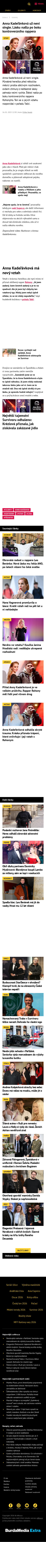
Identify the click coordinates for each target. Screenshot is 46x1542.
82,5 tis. (35, 1506)
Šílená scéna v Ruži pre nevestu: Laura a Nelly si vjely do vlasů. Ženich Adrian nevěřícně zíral (22, 1127)
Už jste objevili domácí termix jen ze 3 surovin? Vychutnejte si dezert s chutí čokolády (22, 1439)
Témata (39, 4)
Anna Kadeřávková (11, 163)
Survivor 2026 (36, 1309)
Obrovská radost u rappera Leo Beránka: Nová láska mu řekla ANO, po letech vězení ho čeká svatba (22, 563)
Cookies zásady (31, 1484)
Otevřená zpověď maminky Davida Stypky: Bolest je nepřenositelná (21, 1197)
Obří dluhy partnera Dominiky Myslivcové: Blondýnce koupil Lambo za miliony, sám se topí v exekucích (22, 869)
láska (30, 514)
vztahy (21, 514)
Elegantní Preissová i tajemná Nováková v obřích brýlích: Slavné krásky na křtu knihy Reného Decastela (20, 1233)
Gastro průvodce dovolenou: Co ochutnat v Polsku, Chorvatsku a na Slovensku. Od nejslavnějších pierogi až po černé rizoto (24, 1456)
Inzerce (6, 1487)
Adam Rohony (9, 514)
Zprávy (8, 10)
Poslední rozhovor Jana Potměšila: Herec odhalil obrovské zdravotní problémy (20, 833)
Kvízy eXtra (32, 1297)
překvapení (9, 517)
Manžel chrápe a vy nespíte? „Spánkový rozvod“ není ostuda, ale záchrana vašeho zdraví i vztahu (23, 1403)
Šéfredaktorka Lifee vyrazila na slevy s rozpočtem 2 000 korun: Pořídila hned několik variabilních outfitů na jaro (22, 1394)
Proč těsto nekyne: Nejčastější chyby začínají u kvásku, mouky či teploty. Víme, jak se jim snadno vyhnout (24, 1447)
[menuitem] (7, 10)
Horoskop (37, 10)
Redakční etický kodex (12, 1490)
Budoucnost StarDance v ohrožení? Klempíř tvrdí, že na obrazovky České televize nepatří (22, 986)
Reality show (25, 1315)
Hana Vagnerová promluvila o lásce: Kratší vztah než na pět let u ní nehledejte (22, 606)
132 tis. (19, 1506)
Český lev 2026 (19, 1303)
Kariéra (6, 1484)
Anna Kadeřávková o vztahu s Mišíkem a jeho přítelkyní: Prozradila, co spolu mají (29, 191)
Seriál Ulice (12, 1284)
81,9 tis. (27, 1506)
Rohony (28, 282)
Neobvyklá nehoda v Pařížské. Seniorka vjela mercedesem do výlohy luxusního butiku (22, 1054)
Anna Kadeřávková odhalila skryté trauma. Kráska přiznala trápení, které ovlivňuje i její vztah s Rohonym (22, 735)
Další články (23, 1250)
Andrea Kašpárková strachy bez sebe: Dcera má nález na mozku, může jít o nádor (22, 1090)
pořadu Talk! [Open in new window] (28, 299)
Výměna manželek (31, 1284)
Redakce (7, 1481)
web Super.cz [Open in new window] (18, 208)
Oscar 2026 (17, 1297)
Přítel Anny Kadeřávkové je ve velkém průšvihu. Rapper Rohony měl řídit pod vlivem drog (21, 691)
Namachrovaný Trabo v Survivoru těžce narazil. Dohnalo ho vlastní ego (22, 1020)
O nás (6, 1478)
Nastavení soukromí (32, 1492)
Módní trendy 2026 (16, 1309)
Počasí (34, 1303)
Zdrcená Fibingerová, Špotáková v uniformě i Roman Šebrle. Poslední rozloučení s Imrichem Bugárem (20, 1163)
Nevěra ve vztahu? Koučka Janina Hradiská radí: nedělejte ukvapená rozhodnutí (22, 648)
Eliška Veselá (27, 112)
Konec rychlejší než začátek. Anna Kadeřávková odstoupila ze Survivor (29, 354)
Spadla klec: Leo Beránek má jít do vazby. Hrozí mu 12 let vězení (20, 904)
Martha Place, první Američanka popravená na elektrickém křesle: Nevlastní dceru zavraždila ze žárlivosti (24, 1385)
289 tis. (11, 1506)
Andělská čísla (17, 1291)
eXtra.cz (40, 1518)
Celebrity (22, 10)
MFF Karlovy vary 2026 (25, 1322)
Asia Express (34, 1291)
